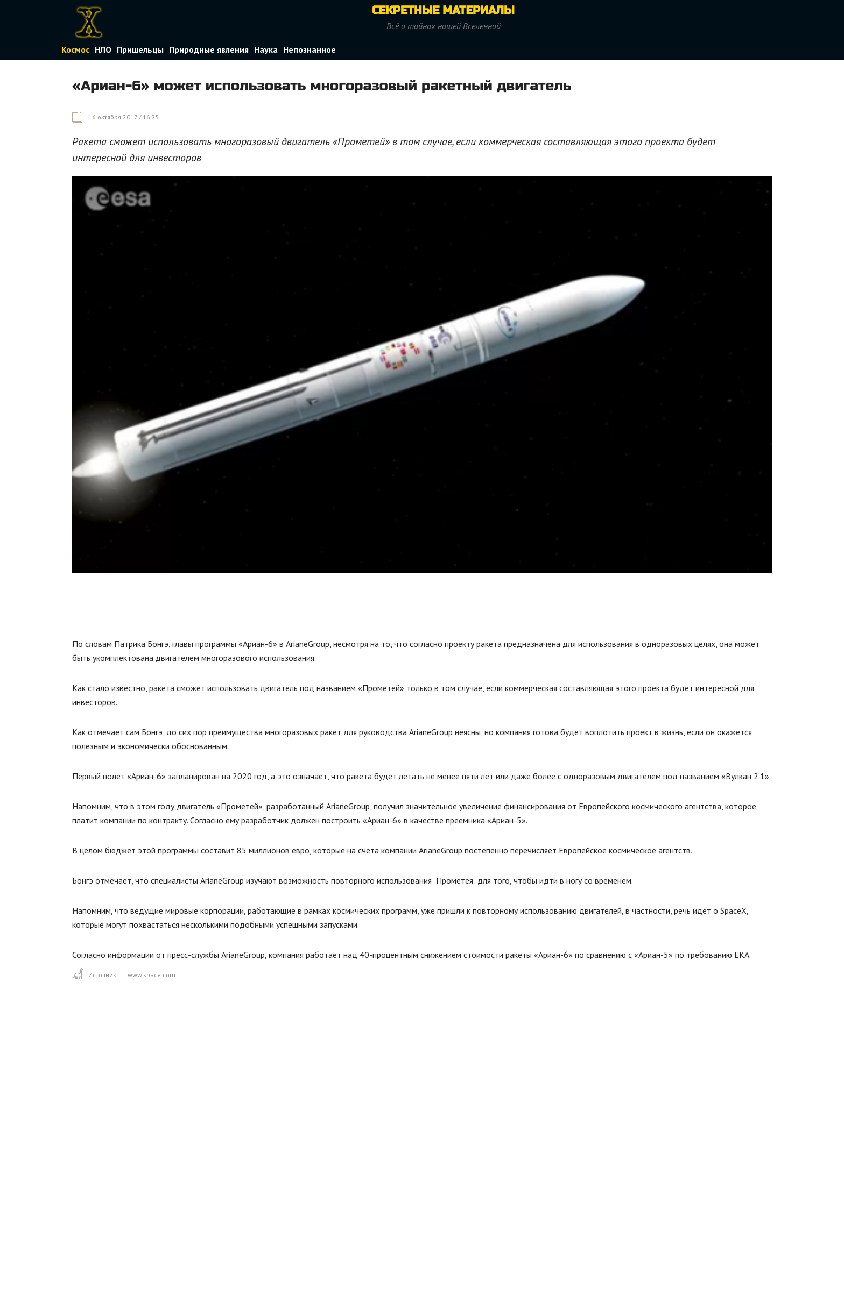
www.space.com (151, 975)
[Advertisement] (268, 608)
